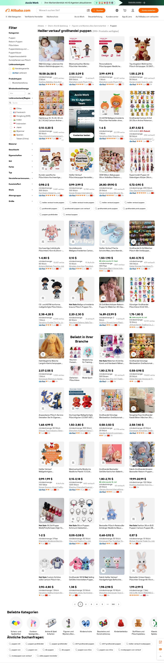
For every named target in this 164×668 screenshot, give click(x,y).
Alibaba (41, 26)
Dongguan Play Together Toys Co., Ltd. (112, 541)
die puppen (48, 650)
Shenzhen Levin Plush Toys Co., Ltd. (81, 82)
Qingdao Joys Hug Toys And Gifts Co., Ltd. (81, 266)
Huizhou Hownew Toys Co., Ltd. (142, 485)
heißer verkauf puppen (109, 202)
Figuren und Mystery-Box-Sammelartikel (89, 26)
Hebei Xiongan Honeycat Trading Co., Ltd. (142, 379)
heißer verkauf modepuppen (138, 644)
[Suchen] (98, 10)
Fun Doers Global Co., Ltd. (50, 193)
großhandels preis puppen (106, 208)
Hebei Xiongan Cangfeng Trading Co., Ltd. (142, 266)
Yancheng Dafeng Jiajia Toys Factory (81, 322)
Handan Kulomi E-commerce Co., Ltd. (112, 433)
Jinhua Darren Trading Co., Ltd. (142, 325)
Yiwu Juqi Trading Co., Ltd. (80, 541)
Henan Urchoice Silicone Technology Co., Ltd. (112, 193)
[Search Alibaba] (61, 10)
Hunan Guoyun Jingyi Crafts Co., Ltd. (51, 487)
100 (113, 604)
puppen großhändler (48, 214)
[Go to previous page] (74, 604)
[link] (160, 642)
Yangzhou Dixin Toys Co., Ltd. (111, 136)
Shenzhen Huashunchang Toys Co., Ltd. (81, 430)
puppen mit (14, 644)
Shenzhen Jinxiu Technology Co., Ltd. (81, 593)
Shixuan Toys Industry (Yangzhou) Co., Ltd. (51, 430)
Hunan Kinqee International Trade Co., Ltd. (81, 193)
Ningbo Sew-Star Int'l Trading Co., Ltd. (112, 379)
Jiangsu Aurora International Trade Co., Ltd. (112, 489)
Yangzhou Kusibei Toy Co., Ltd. (51, 322)
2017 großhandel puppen (83, 644)
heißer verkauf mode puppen (51, 202)
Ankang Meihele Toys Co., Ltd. (51, 266)
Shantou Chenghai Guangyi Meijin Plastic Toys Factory (81, 487)
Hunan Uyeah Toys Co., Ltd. (141, 82)
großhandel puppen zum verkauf (76, 208)
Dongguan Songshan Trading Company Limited (142, 430)
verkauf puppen (70, 214)
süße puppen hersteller (47, 656)
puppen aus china (83, 650)
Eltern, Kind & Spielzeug (58, 26)
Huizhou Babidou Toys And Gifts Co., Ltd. (51, 82)
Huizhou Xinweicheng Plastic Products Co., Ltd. (112, 322)
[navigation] (20, 315)
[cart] (125, 11)
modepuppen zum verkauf (129, 650)
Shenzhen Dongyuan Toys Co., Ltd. (112, 593)
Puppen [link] (113, 26)
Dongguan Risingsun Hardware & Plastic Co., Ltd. (51, 379)
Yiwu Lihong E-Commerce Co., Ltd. (51, 136)
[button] (88, 10)
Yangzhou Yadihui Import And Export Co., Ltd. (51, 593)
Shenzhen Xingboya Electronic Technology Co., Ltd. (51, 541)
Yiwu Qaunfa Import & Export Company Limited (142, 190)
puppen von (14, 650)
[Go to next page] (118, 604)
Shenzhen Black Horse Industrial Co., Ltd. (112, 268)
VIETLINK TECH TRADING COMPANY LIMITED (142, 593)
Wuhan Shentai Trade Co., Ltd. (142, 541)
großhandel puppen (48, 208)
